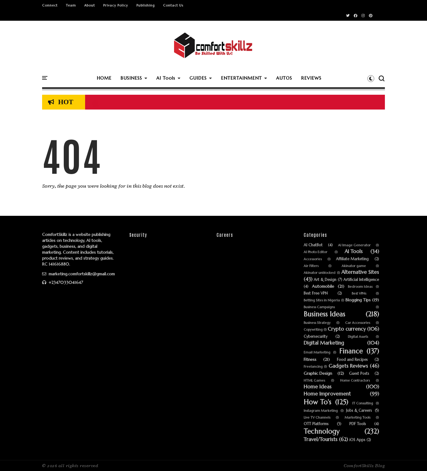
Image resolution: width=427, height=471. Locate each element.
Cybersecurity (315, 337)
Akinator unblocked (319, 273)
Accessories (313, 259)
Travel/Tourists (320, 440)
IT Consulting (362, 403)
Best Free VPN (316, 293)
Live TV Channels (317, 417)
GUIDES (198, 78)
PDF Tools (357, 424)
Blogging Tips (358, 300)
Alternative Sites (360, 272)
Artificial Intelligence (361, 280)
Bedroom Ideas (360, 287)
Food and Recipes (352, 360)
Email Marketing (317, 352)
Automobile (323, 286)
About (89, 5)
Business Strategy (317, 323)
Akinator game (354, 266)
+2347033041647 (62, 282)
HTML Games (314, 380)
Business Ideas (324, 314)
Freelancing (313, 367)
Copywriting (313, 330)
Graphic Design (318, 373)
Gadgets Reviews (348, 366)
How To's (317, 402)
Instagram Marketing (321, 411)
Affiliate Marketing (352, 259)
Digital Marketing (324, 343)
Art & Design (325, 280)
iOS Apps (357, 440)
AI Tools (165, 78)
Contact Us (173, 5)
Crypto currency (347, 329)
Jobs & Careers (359, 411)
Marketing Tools (357, 417)
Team (71, 5)
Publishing (145, 5)
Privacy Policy (115, 5)
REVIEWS (311, 78)
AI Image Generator (354, 245)
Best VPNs (359, 293)
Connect (50, 5)
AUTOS (284, 78)
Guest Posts (359, 374)
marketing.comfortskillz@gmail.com (78, 274)
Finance (351, 351)
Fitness (310, 359)
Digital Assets (358, 337)
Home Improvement (327, 394)
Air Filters (311, 266)
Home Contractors (355, 380)
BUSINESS (131, 78)
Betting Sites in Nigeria (322, 300)
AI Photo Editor (315, 252)
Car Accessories (357, 323)
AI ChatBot (313, 245)
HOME (104, 78)
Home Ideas (318, 387)
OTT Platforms (316, 424)
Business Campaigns (319, 307)
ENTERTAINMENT (241, 78)
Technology (322, 431)
